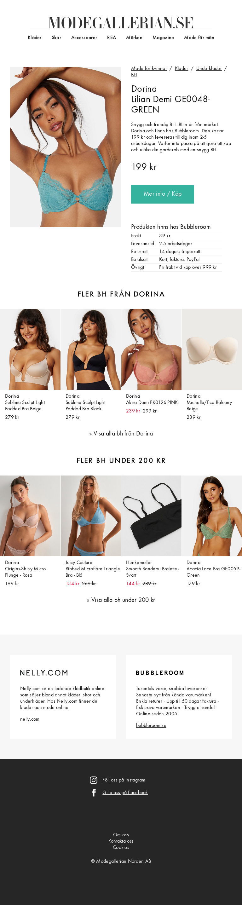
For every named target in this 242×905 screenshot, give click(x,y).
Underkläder (209, 68)
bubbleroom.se (151, 725)
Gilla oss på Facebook (125, 792)
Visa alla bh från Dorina (123, 434)
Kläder (35, 37)
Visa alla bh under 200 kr (123, 600)
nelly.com (30, 719)
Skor (56, 37)
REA (111, 37)
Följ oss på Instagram (123, 780)
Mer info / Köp (163, 194)
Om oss (121, 835)
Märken (134, 37)
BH (134, 75)
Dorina (144, 89)
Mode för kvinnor (149, 68)
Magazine (163, 37)
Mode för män (199, 37)
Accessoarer (84, 37)
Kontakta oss (121, 841)
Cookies (121, 847)
